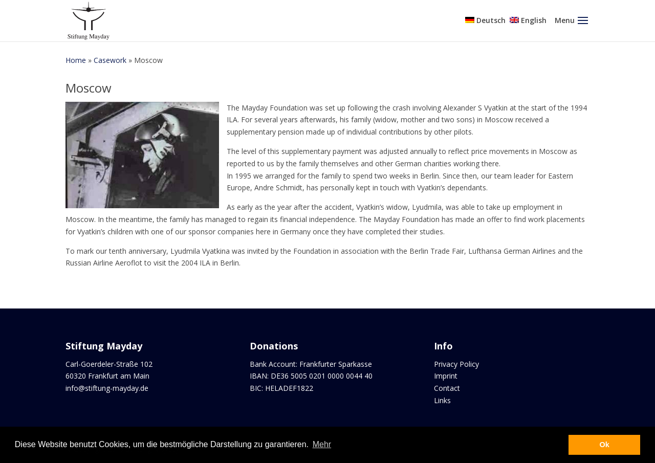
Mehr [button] (322, 444)
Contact (447, 388)
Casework (110, 60)
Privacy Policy (456, 364)
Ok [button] (604, 444)
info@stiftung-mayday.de (107, 388)
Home (76, 60)
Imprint (445, 376)
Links (442, 400)
